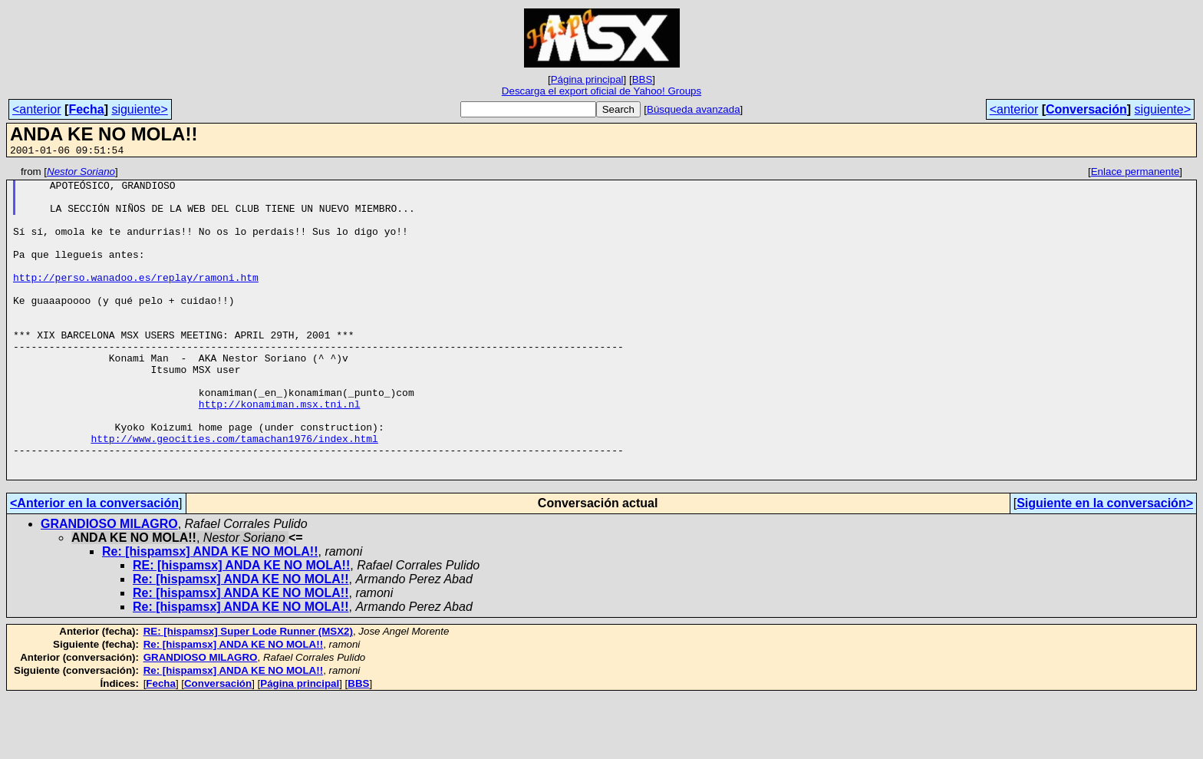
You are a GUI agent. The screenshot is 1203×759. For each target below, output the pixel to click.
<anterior (36, 109)
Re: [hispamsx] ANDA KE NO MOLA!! (210, 613)
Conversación (1086, 109)
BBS (642, 79)
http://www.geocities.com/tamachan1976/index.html (234, 493)
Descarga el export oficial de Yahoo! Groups (601, 91)
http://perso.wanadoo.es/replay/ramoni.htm (136, 300)
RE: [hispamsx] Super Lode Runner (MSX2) (248, 693)
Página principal (587, 79)
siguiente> (139, 109)
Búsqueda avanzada (693, 109)
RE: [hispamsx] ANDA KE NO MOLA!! (241, 627)
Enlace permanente (1135, 174)
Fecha (86, 109)
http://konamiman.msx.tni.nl (280, 452)
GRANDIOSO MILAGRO (109, 585)
